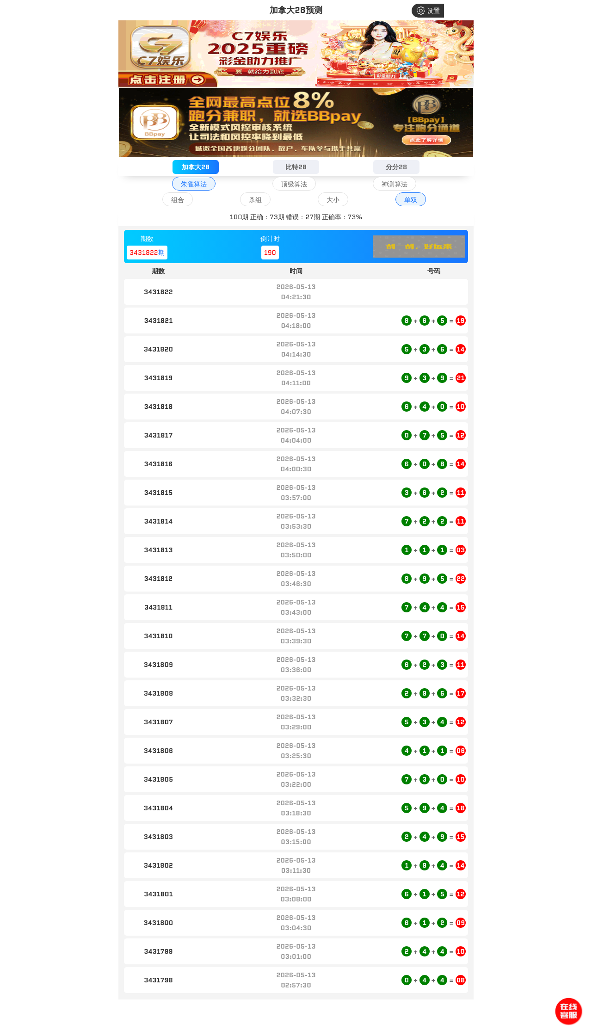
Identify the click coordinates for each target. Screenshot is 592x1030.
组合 (177, 199)
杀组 (255, 199)
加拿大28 (196, 167)
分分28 (396, 167)
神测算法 (394, 184)
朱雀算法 (194, 184)
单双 (410, 199)
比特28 (296, 167)
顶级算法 (294, 184)
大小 (333, 199)
